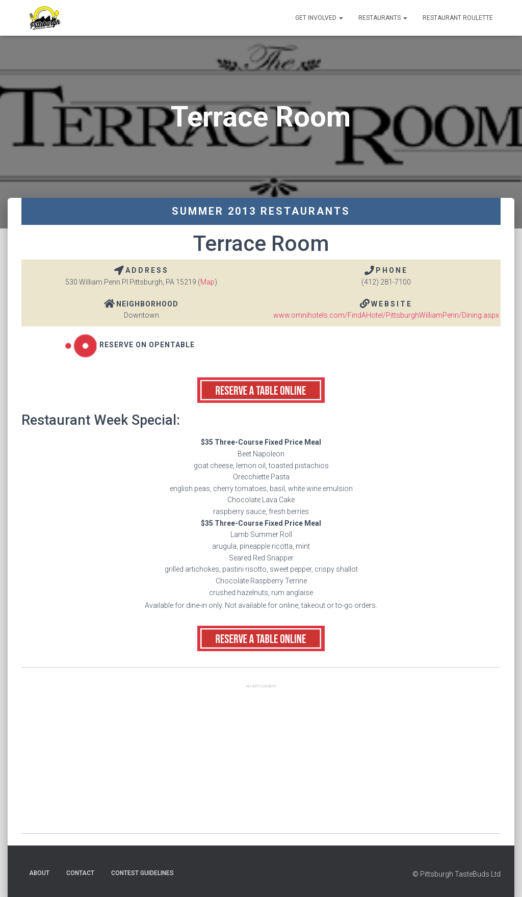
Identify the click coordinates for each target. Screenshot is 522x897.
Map (207, 282)
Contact (80, 873)
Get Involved (319, 17)
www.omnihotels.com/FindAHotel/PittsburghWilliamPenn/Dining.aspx (386, 315)
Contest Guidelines (142, 873)
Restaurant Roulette (458, 17)
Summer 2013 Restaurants (261, 211)
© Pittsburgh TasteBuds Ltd (456, 874)
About (39, 873)
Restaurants (382, 17)
